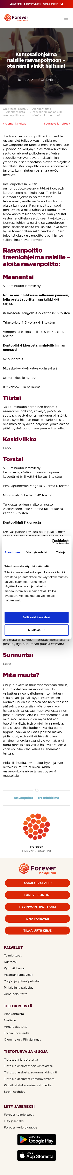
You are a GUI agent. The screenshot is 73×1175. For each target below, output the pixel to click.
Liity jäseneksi (14, 1121)
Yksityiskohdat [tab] (36, 552)
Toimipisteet (13, 955)
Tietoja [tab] (61, 552)
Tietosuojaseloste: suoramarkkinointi (30, 1072)
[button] (66, 18)
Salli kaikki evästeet (36, 617)
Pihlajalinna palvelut (18, 987)
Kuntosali (10, 962)
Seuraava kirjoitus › (57, 123)
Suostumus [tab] (12, 552)
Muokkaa (36, 630)
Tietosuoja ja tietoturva (21, 1059)
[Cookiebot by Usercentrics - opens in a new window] (52, 541)
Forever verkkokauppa (20, 1127)
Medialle (10, 1020)
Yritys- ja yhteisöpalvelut (22, 981)
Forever (36, 846)
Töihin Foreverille (16, 1033)
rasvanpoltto (23, 797)
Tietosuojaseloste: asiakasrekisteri (28, 1066)
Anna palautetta (15, 994)
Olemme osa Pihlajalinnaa (22, 1039)
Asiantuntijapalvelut (18, 974)
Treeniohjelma (48, 797)
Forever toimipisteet (19, 1114)
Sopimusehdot (14, 1091)
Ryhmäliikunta (14, 968)
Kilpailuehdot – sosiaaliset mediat (28, 1085)
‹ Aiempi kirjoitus (14, 123)
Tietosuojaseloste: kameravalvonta (29, 1078)
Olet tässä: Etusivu (15, 108)
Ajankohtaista (41, 108)
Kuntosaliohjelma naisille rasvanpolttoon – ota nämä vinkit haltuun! (32, 113)
